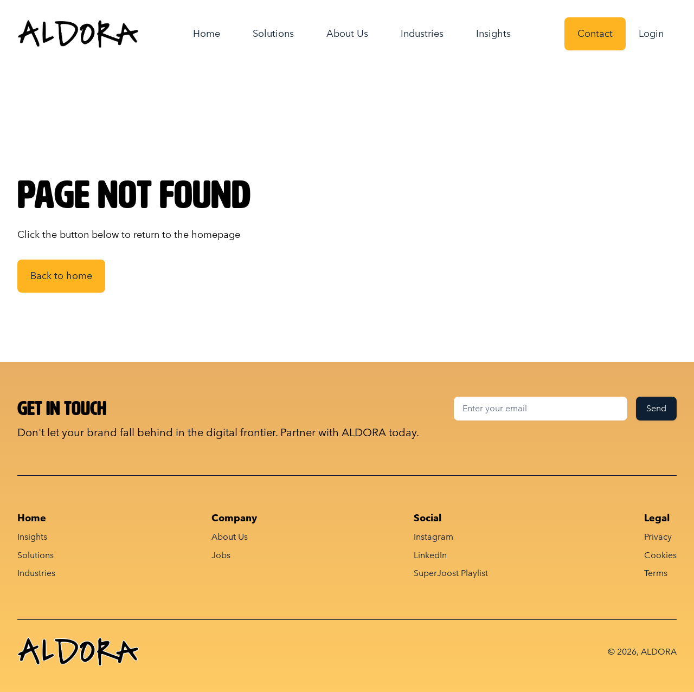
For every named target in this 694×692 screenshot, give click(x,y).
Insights (493, 33)
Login (651, 33)
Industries (422, 33)
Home (206, 33)
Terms (655, 573)
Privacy (658, 537)
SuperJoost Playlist (451, 573)
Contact (595, 33)
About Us (347, 33)
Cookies (660, 555)
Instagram (433, 537)
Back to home (61, 275)
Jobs (220, 555)
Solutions (273, 33)
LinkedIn (430, 555)
